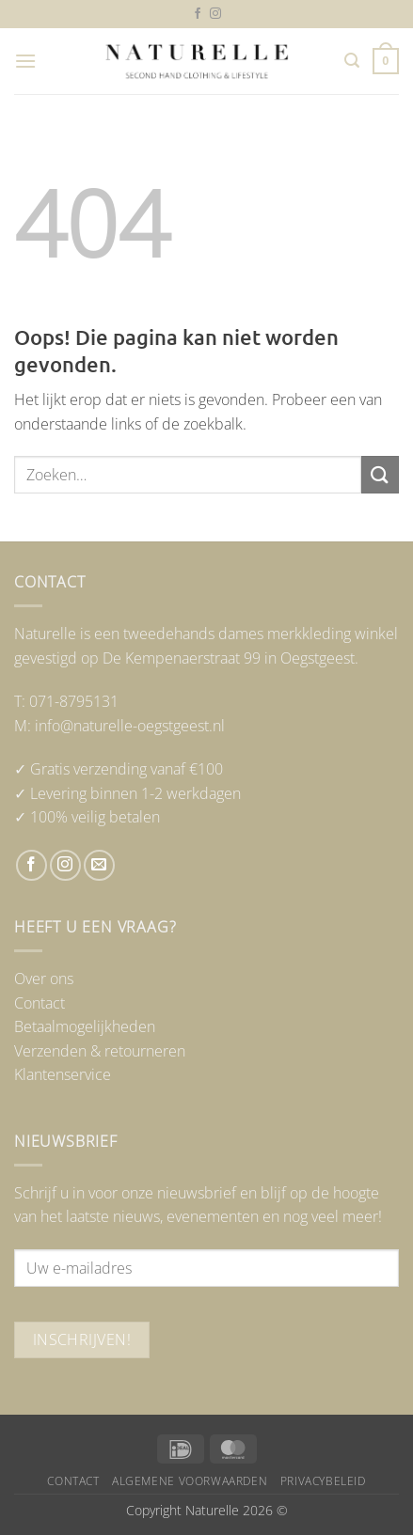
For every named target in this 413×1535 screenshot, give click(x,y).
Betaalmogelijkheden (84, 1026)
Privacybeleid (323, 1481)
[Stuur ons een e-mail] (99, 865)
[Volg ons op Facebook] (197, 14)
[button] (25, 61)
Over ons (43, 978)
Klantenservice (62, 1074)
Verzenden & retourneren (99, 1051)
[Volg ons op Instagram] (215, 14)
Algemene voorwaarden (189, 1481)
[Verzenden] (380, 474)
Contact (39, 1003)
